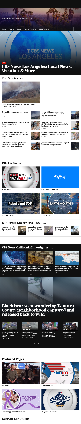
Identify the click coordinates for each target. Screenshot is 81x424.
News (4, 29)
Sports (19, 29)
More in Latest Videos (40, 344)
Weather (12, 29)
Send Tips (34, 29)
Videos (26, 29)
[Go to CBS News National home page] (40, 11)
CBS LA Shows (44, 29)
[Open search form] (77, 11)
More (22, 79)
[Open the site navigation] (15, 10)
